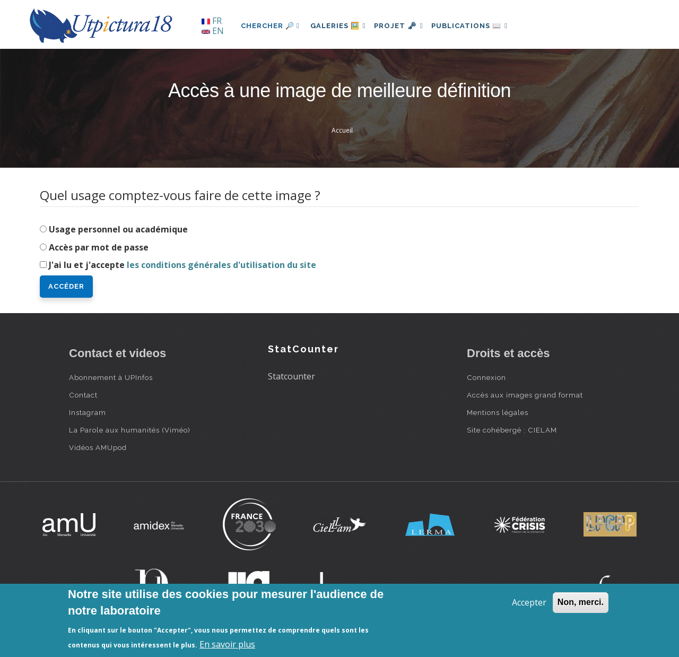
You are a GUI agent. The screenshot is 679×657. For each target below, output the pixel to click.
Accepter (529, 602)
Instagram (87, 412)
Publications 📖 (480, 26)
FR (212, 21)
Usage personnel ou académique (118, 229)
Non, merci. (581, 602)
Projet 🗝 (405, 26)
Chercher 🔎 (270, 26)
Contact (83, 395)
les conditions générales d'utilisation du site (221, 265)
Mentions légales (497, 412)
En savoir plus (227, 644)
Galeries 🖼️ (340, 26)
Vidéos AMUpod (98, 447)
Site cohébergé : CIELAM (512, 430)
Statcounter (291, 376)
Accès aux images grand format (525, 395)
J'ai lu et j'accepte (182, 265)
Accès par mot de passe (99, 247)
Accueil (342, 130)
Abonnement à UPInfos (111, 377)
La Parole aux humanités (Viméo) (129, 430)
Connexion (486, 377)
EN (213, 31)
